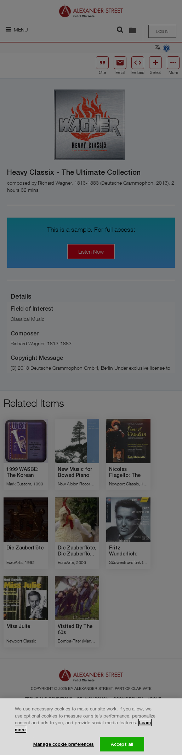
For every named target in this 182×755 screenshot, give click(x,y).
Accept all (122, 746)
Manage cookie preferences (63, 746)
